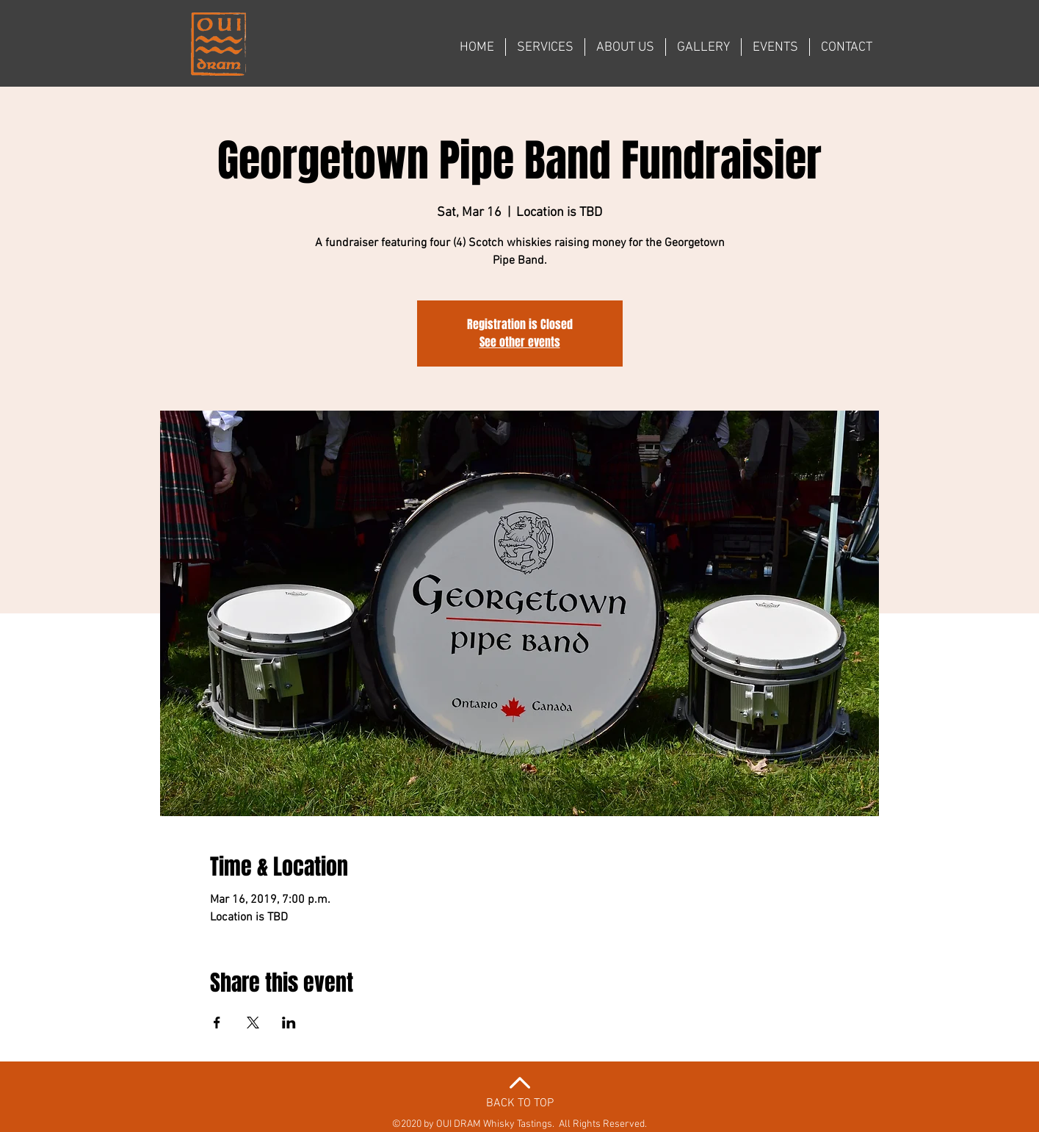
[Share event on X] (253, 1022)
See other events (519, 342)
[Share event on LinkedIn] (289, 1022)
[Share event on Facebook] (217, 1022)
